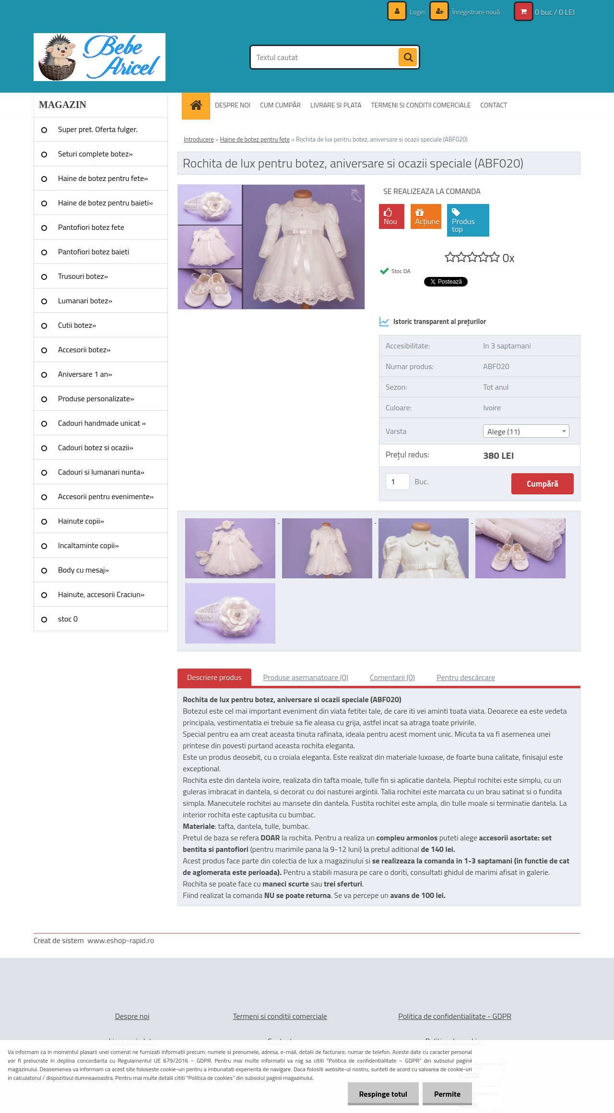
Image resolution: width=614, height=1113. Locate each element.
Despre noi (132, 1016)
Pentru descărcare (466, 677)
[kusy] (398, 481)
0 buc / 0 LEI (555, 12)
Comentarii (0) (392, 677)
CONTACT (493, 105)
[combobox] (526, 431)
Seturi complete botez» (95, 153)
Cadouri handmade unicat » (102, 423)
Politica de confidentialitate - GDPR (454, 1016)
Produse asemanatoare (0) (305, 677)
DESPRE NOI (232, 105)
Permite (447, 1094)
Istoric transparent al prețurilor (432, 321)
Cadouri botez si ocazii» (95, 447)
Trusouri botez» (83, 276)
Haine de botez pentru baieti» (105, 202)
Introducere (199, 139)
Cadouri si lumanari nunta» (101, 472)
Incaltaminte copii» (88, 545)
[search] (407, 57)
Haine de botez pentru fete (255, 139)
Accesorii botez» (84, 349)
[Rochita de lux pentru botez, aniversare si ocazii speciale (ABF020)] (271, 188)
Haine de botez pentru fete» (103, 178)
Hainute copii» (81, 521)
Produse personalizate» (96, 398)
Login (417, 12)
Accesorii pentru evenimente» (106, 496)
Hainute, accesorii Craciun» (101, 594)
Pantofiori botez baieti (93, 251)
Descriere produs (214, 677)
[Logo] (99, 57)
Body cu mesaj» (83, 569)
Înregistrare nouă (475, 12)
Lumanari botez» (85, 300)
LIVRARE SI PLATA (335, 105)
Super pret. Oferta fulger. (98, 129)
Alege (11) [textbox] (503, 431)
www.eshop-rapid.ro (120, 940)
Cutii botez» (77, 325)
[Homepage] (199, 105)
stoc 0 (68, 618)
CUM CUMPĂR (280, 105)
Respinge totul (381, 1094)
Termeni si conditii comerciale (280, 1016)
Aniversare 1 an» (85, 374)
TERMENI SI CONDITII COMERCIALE (421, 105)
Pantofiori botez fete (91, 227)
